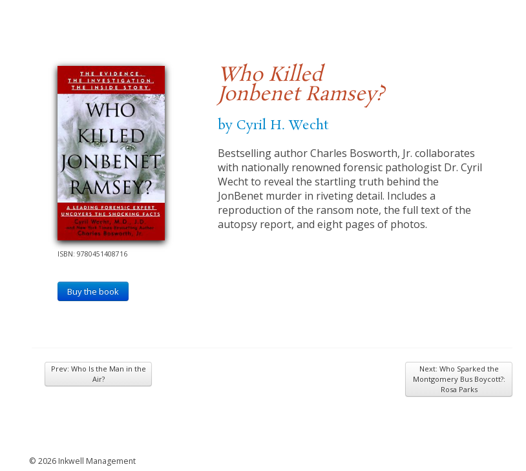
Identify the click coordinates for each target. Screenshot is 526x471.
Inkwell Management (97, 460)
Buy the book (93, 291)
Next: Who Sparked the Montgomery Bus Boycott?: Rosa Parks (459, 379)
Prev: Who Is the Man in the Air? (98, 374)
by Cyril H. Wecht (273, 125)
